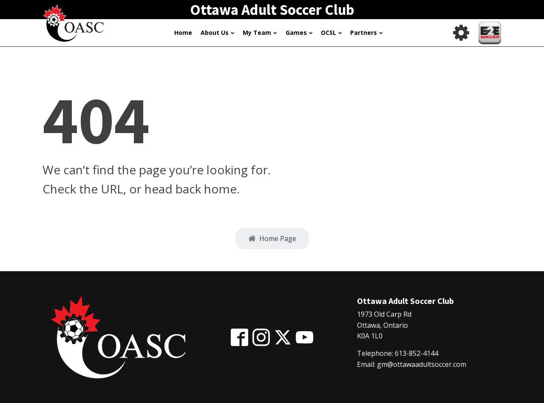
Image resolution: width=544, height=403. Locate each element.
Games (299, 32)
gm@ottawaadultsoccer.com (421, 364)
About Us (217, 32)
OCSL (331, 32)
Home (183, 32)
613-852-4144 (416, 353)
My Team (260, 32)
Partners (366, 32)
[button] (272, 239)
